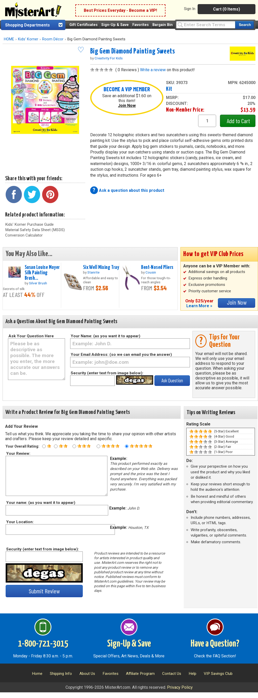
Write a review (153, 69)
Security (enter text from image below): (107, 373)
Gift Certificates (83, 25)
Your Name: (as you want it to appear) (105, 336)
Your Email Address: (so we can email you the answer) (121, 354)
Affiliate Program (140, 673)
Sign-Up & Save (115, 25)
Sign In (189, 8)
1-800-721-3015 (43, 644)
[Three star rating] (74, 446)
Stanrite (93, 272)
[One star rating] (44, 446)
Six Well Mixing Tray (101, 267)
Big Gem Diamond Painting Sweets (132, 51)
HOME (9, 39)
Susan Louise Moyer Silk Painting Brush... (42, 273)
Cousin (150, 272)
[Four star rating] (98, 446)
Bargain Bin (162, 25)
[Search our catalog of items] (244, 25)
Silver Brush (38, 283)
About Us (87, 673)
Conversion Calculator (24, 235)
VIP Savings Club (218, 673)
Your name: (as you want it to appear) (40, 502)
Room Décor (52, 39)
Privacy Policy (180, 687)
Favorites (140, 25)
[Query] (205, 24)
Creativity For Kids (109, 58)
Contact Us (171, 673)
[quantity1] (207, 121)
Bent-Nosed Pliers (157, 267)
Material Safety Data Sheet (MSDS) (35, 230)
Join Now (127, 105)
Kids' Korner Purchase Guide (29, 224)
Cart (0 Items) (226, 9)
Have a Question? (215, 644)
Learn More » (199, 305)
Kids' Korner (28, 39)
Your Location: (20, 522)
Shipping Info (61, 673)
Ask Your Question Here (31, 336)
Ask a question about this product (131, 190)
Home (37, 673)
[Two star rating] (55, 446)
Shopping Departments (27, 25)
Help (192, 673)
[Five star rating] (126, 446)
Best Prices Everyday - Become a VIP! (120, 10)
